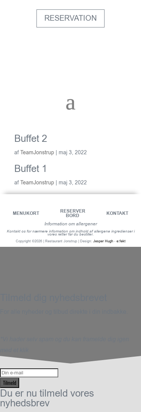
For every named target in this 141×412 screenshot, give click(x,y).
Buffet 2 (30, 138)
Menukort (26, 213)
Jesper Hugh (103, 241)
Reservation (70, 18)
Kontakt (117, 213)
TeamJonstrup (37, 152)
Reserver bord (72, 213)
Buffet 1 (30, 168)
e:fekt (121, 241)
